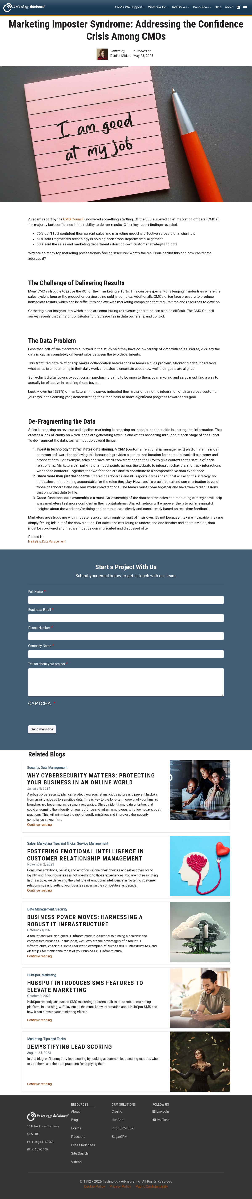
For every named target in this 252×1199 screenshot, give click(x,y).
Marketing (34, 541)
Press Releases (83, 1145)
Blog (218, 7)
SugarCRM (119, 1137)
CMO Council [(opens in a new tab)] (73, 219)
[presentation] (60, 717)
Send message (42, 729)
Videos (76, 1162)
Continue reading (39, 825)
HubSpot (118, 1120)
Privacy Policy (120, 1186)
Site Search (79, 1154)
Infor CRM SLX (123, 1128)
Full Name (35, 592)
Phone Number (39, 628)
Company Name (39, 646)
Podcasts (78, 1137)
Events (76, 1128)
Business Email (39, 610)
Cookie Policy (94, 1186)
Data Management (53, 541)
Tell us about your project (46, 664)
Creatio (117, 1111)
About (229, 7)
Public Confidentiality (152, 1186)
